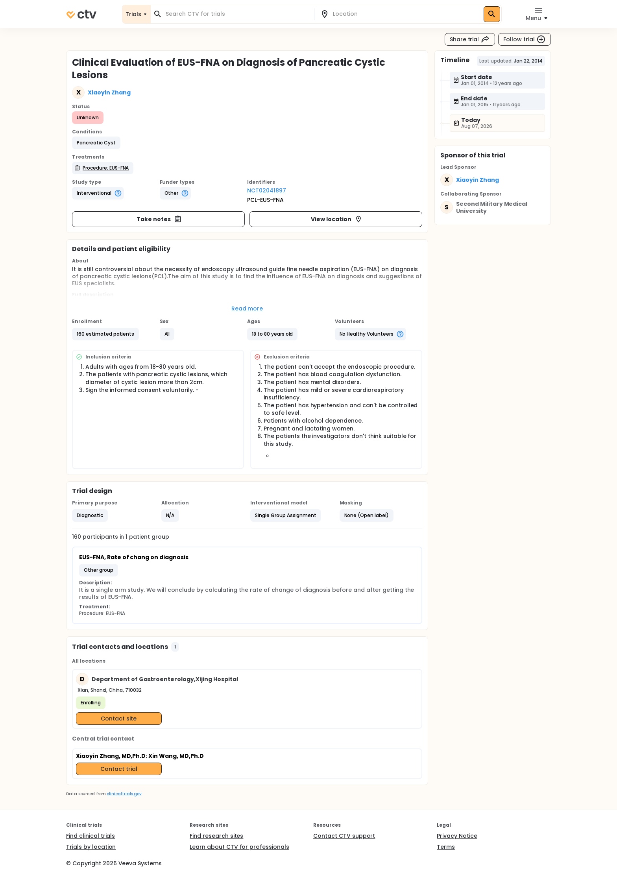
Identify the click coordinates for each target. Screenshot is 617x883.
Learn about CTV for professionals (239, 846)
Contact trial (118, 769)
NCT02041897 (266, 190)
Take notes (159, 219)
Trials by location (91, 846)
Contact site (119, 718)
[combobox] (237, 14)
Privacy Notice (457, 835)
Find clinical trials (90, 835)
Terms (446, 846)
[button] (96, 143)
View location (336, 219)
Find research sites (216, 835)
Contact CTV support (344, 835)
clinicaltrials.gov (124, 794)
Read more (247, 308)
